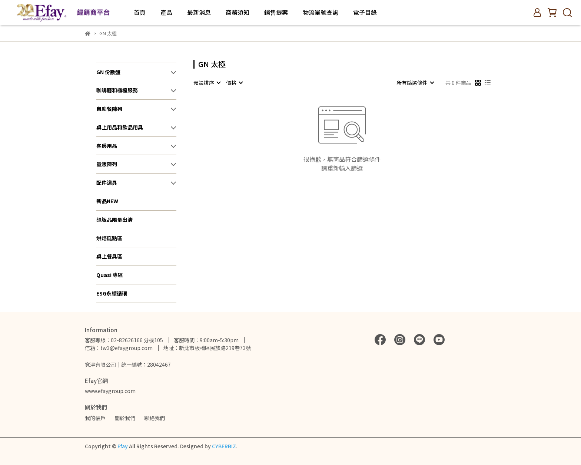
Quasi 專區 (109, 274)
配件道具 (106, 182)
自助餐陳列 (109, 108)
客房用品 (106, 145)
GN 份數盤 (108, 72)
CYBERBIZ (224, 446)
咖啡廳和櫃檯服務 (117, 90)
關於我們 (124, 418)
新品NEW (107, 201)
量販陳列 (106, 164)
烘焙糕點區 (109, 238)
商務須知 (237, 12)
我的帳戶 (95, 418)
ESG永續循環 (111, 293)
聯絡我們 (154, 418)
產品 (166, 12)
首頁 (140, 12)
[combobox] (206, 82)
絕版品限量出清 (114, 219)
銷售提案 (276, 12)
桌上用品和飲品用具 (119, 127)
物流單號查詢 (320, 12)
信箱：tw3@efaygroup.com (119, 348)
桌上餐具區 (109, 256)
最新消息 (199, 12)
